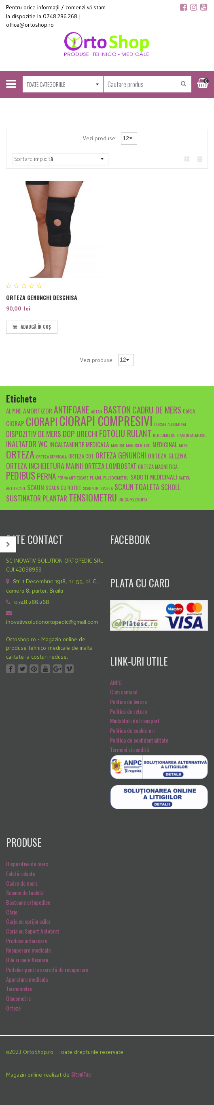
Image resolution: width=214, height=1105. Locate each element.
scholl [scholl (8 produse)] (171, 487)
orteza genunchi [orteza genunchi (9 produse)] (120, 455)
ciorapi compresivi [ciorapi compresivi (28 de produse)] (106, 420)
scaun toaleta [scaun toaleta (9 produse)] (136, 486)
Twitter (22, 668)
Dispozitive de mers (27, 863)
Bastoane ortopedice (28, 902)
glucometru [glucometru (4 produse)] (164, 435)
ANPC (116, 682)
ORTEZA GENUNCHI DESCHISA (41, 297)
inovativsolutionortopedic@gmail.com (52, 622)
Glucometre (18, 998)
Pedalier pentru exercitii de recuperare (47, 969)
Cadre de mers (22, 883)
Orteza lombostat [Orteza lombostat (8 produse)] (110, 466)
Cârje (11, 912)
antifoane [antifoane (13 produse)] (71, 409)
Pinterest (34, 668)
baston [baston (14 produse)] (117, 409)
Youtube (45, 668)
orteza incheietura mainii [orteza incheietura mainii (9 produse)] (44, 465)
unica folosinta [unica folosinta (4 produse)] (133, 499)
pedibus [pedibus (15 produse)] (20, 475)
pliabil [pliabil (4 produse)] (96, 477)
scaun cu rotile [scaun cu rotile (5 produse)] (63, 488)
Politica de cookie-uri (132, 730)
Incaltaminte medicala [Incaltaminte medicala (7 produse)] (79, 444)
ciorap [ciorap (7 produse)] (15, 423)
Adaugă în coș (36, 326)
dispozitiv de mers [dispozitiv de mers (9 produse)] (33, 433)
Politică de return (128, 711)
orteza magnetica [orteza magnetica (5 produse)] (158, 467)
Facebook (10, 668)
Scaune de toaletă (25, 892)
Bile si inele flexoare (27, 959)
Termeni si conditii (129, 749)
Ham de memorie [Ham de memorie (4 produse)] (191, 435)
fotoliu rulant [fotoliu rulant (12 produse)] (125, 433)
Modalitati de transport (135, 720)
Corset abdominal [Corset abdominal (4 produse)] (170, 424)
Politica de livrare (128, 701)
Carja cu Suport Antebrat (32, 931)
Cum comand (124, 691)
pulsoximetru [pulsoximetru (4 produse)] (116, 477)
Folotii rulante (20, 873)
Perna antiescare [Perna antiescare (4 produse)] (72, 477)
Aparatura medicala (27, 979)
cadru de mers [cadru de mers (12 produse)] (156, 409)
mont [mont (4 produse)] (184, 445)
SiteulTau (81, 1074)
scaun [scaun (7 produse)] (35, 487)
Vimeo (69, 668)
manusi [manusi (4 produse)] (117, 445)
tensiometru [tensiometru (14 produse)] (93, 497)
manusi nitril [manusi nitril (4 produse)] (138, 445)
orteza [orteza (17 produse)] (20, 454)
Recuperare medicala (28, 950)
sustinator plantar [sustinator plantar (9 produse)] (36, 498)
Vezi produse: (100, 138)
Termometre (19, 988)
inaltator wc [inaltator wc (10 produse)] (27, 443)
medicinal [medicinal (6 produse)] (165, 444)
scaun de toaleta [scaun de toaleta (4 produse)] (98, 488)
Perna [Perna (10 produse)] (46, 476)
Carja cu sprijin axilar (28, 921)
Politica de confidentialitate (139, 740)
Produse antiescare (26, 940)
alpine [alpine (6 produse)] (13, 411)
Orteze (13, 1008)
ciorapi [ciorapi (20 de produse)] (42, 421)
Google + (57, 668)
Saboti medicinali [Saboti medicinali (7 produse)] (153, 476)
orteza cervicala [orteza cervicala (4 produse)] (51, 456)
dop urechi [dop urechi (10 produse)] (80, 433)
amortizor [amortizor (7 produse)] (37, 410)
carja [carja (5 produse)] (189, 411)
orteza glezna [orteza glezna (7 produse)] (167, 455)
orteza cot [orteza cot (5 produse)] (81, 456)
